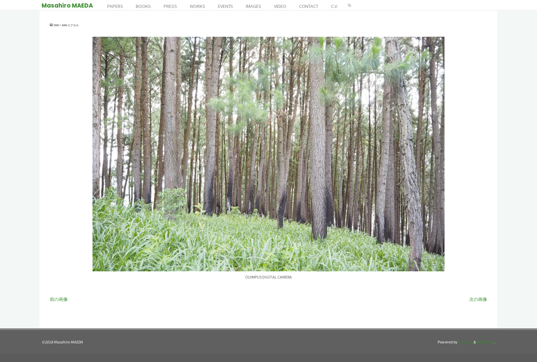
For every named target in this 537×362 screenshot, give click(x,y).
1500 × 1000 (60, 25)
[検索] (350, 5)
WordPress (485, 341)
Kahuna (465, 341)
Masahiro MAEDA (67, 5)
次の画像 (478, 299)
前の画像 (59, 299)
